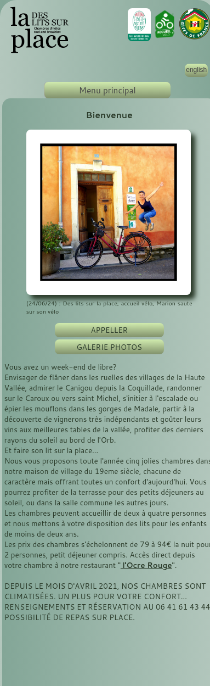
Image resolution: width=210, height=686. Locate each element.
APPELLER (109, 330)
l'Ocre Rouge (146, 565)
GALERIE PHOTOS (109, 347)
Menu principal (107, 90)
